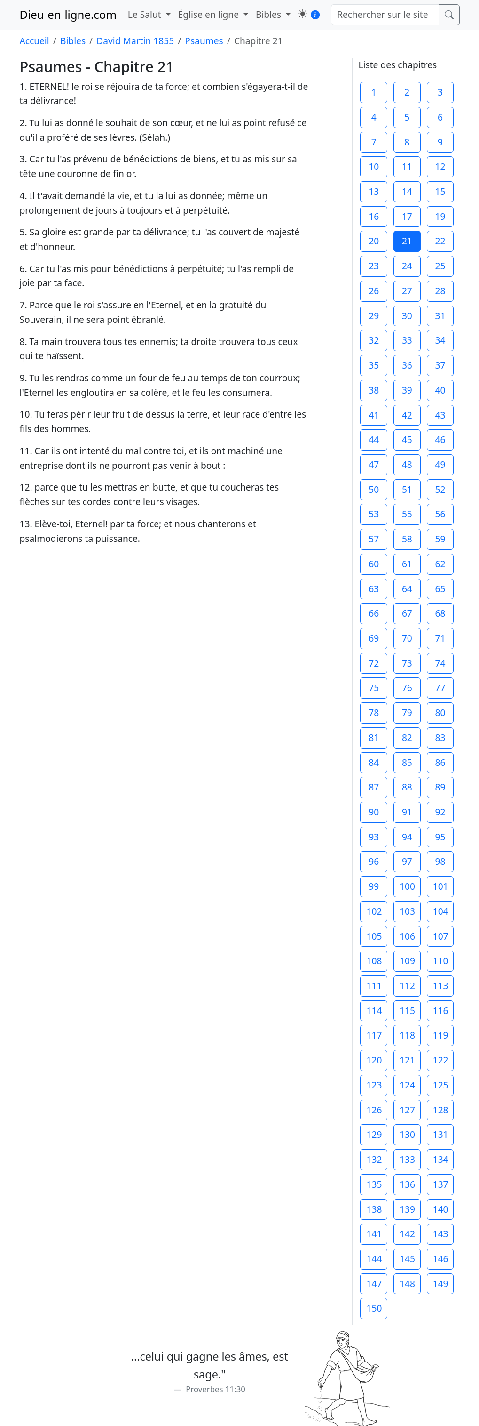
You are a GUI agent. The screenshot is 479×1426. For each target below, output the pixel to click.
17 (407, 216)
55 (407, 514)
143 (440, 1233)
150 (374, 1308)
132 (374, 1159)
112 (407, 985)
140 (440, 1209)
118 (407, 1035)
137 (440, 1184)
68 (440, 613)
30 (407, 315)
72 (374, 663)
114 (374, 1010)
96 (374, 861)
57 (374, 538)
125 (440, 1085)
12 (440, 166)
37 (440, 365)
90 (374, 812)
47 (374, 464)
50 (374, 489)
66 (374, 613)
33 (407, 340)
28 (440, 290)
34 (440, 340)
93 (374, 836)
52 (440, 489)
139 (407, 1209)
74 (440, 663)
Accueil (34, 40)
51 (407, 489)
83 (440, 737)
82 (407, 737)
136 (407, 1184)
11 (407, 166)
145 (407, 1258)
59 (440, 538)
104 (440, 911)
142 (407, 1233)
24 (407, 265)
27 (407, 290)
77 (440, 687)
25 (440, 265)
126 (374, 1110)
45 (407, 439)
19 (440, 216)
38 (374, 390)
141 (374, 1233)
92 (440, 812)
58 (407, 538)
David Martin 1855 (135, 40)
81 (374, 737)
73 (407, 663)
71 (440, 638)
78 (374, 712)
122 (440, 1060)
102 (374, 911)
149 (440, 1283)
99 (374, 886)
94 (407, 836)
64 (407, 588)
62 (440, 563)
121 (407, 1060)
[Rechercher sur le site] (385, 14)
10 (374, 166)
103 (407, 911)
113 (440, 985)
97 (407, 861)
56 (440, 514)
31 (440, 315)
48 (407, 464)
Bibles (73, 40)
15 (440, 191)
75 (374, 687)
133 (407, 1159)
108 (374, 960)
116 (440, 1010)
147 (374, 1283)
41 (374, 415)
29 (374, 315)
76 (407, 687)
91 (407, 812)
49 (440, 464)
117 (374, 1035)
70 (407, 638)
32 (374, 340)
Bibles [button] (269, 14)
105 (374, 936)
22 (440, 240)
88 (407, 787)
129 (374, 1134)
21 (407, 240)
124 (407, 1085)
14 (407, 191)
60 (374, 563)
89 (440, 787)
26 (374, 290)
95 (440, 836)
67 (407, 613)
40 (440, 390)
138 (374, 1209)
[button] (302, 14)
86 (440, 762)
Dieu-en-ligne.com (68, 14)
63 (374, 588)
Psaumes (204, 40)
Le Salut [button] (146, 14)
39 (407, 390)
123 (374, 1085)
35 (374, 365)
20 (374, 240)
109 (407, 960)
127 (407, 1110)
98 (440, 861)
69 (374, 638)
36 (407, 365)
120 (374, 1060)
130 (407, 1134)
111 (374, 985)
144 (374, 1258)
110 (440, 960)
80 (440, 712)
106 (407, 936)
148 (407, 1283)
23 (374, 265)
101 (440, 886)
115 (407, 1010)
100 (407, 886)
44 (374, 439)
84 (374, 762)
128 (440, 1110)
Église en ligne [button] (209, 14)
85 (407, 762)
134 (440, 1159)
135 (374, 1184)
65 (440, 588)
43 (440, 415)
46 (440, 439)
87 (374, 787)
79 (407, 712)
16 (374, 216)
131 (440, 1134)
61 (407, 563)
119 (440, 1035)
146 (440, 1258)
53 (374, 514)
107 (440, 936)
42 (407, 415)
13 (374, 191)
